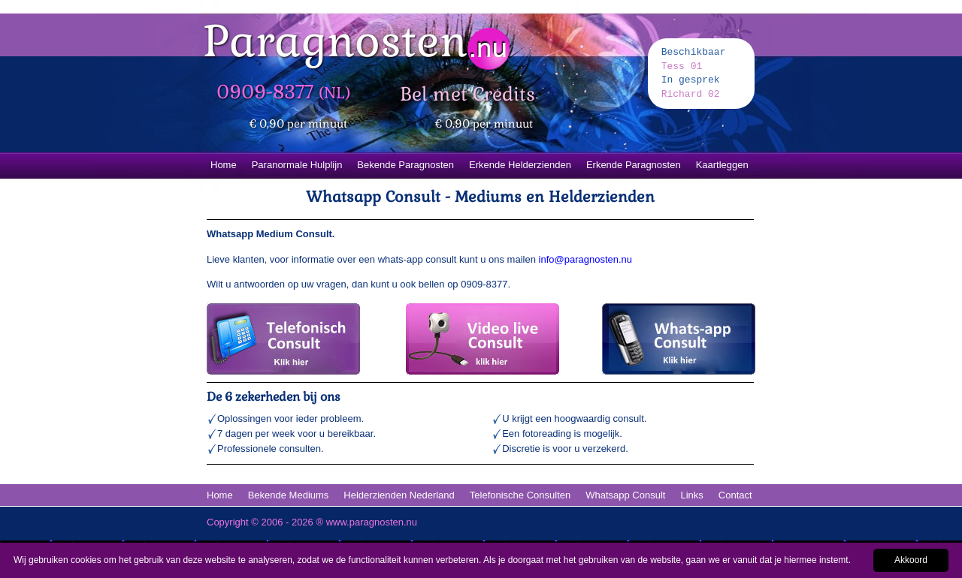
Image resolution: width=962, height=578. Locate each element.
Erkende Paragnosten (633, 164)
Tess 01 (682, 66)
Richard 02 (690, 94)
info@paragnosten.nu (586, 259)
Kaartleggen (722, 164)
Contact (735, 495)
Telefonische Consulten (520, 495)
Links (691, 495)
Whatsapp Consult (625, 495)
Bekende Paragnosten (405, 164)
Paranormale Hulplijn (297, 164)
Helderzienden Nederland (398, 495)
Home (223, 164)
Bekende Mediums (288, 495)
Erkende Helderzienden (520, 164)
